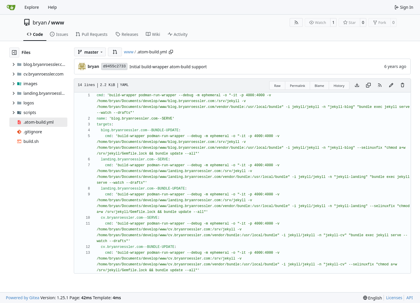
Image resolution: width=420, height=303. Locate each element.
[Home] (11, 7)
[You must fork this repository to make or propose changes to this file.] (391, 85)
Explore (31, 7)
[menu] (372, 298)
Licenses (394, 297)
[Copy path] (171, 52)
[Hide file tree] (14, 52)
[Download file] (357, 85)
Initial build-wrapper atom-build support (168, 66)
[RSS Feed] (296, 22)
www (57, 22)
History (339, 85)
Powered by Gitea (22, 297)
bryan (40, 22)
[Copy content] (368, 85)
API (409, 297)
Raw (277, 85)
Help (52, 7)
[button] (115, 52)
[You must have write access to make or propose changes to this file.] (402, 85)
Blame (319, 85)
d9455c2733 (114, 66)
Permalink (297, 85)
